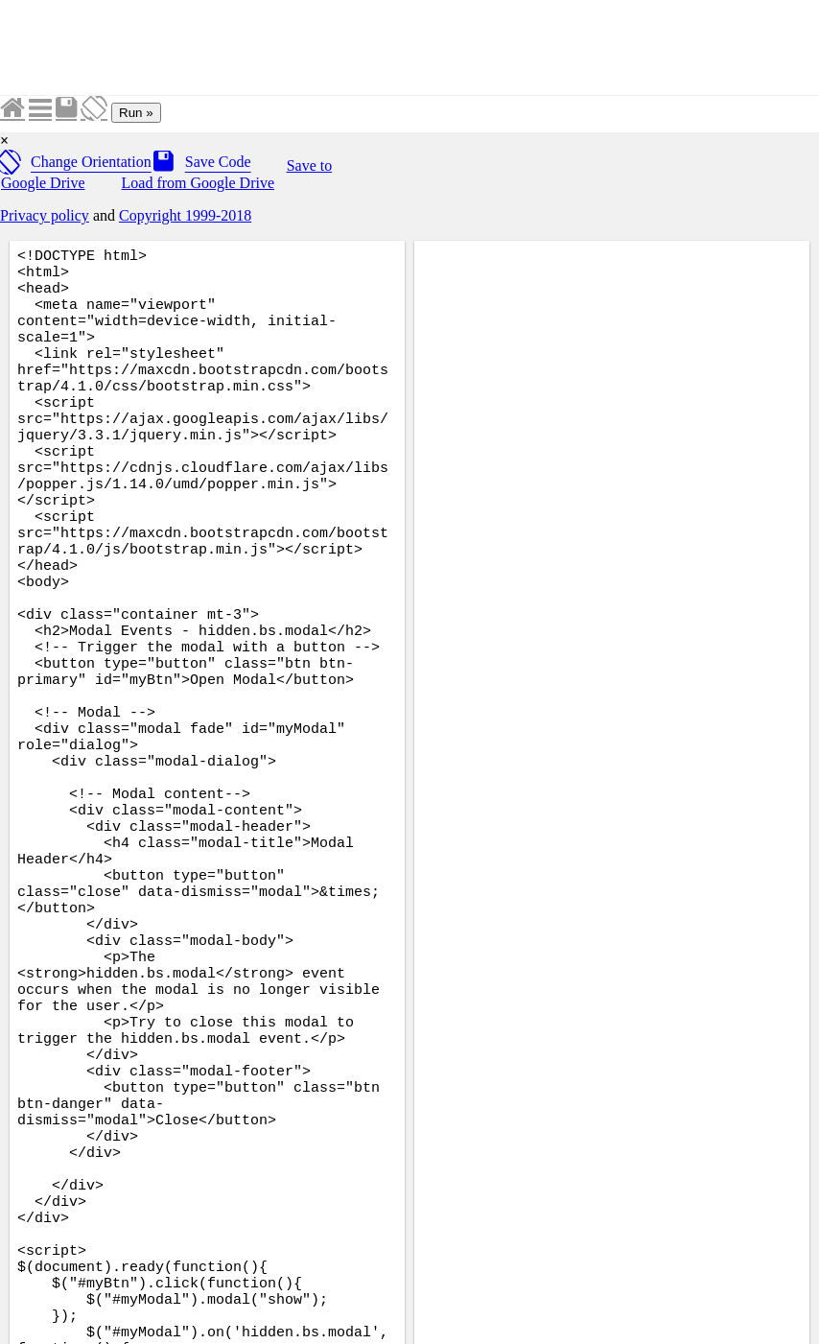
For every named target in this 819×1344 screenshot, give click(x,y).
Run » (136, 113)
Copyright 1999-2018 (185, 215)
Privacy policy (44, 215)
